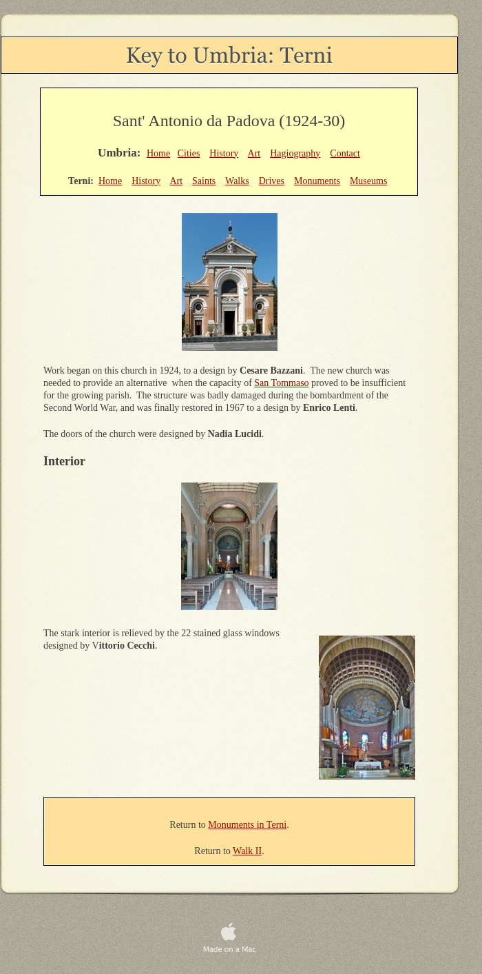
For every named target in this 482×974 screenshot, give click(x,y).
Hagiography (295, 153)
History (223, 153)
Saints (204, 181)
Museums (368, 181)
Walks (237, 181)
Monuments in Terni (247, 825)
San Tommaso (281, 383)
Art (254, 153)
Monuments (317, 181)
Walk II (247, 851)
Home (158, 153)
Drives (271, 181)
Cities (189, 153)
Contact (345, 153)
